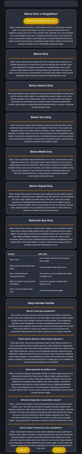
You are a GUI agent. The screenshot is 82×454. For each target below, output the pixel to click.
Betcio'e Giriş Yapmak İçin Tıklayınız (41, 21)
